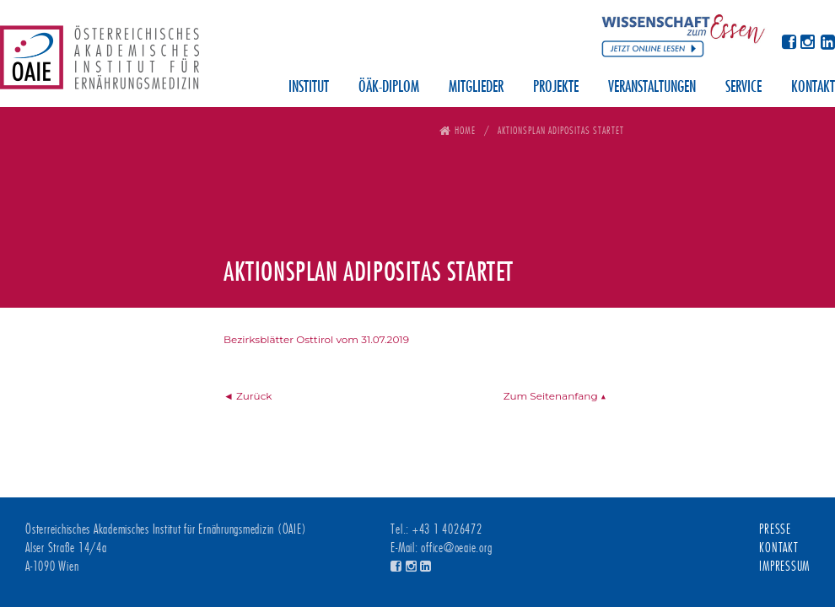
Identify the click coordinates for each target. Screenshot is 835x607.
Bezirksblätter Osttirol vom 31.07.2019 (316, 339)
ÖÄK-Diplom (388, 87)
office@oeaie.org (456, 548)
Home (465, 130)
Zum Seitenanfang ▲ (555, 395)
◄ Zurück (248, 395)
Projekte (556, 87)
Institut (308, 87)
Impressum (784, 566)
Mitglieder (476, 87)
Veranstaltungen (652, 87)
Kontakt (813, 87)
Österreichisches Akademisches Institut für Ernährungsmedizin (99, 63)
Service (743, 87)
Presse (775, 529)
